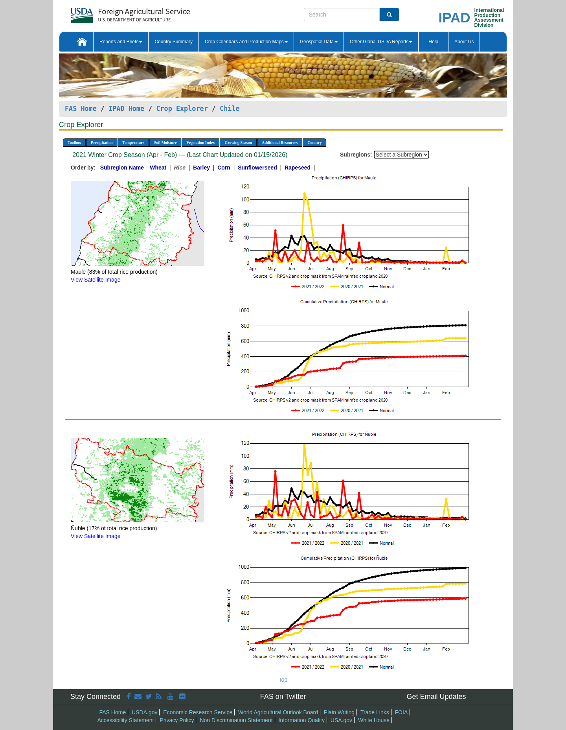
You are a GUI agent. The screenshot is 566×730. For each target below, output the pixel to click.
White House (374, 720)
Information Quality (301, 720)
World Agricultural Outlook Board (278, 712)
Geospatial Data (319, 41)
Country (314, 142)
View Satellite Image (96, 280)
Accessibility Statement (125, 720)
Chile (230, 108)
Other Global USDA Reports (381, 41)
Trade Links (374, 712)
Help (433, 41)
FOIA (401, 712)
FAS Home (81, 108)
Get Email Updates (436, 697)
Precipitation (101, 142)
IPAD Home (126, 108)
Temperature (133, 142)
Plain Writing (339, 712)
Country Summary (173, 41)
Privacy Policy (177, 720)
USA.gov (341, 720)
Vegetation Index (200, 142)
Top (283, 680)
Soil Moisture (165, 142)
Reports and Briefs (120, 41)
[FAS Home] (111, 13)
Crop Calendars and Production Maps (246, 41)
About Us (464, 41)
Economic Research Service (197, 712)
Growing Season (238, 142)
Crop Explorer (182, 108)
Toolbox (74, 142)
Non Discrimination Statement (236, 720)
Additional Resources (280, 142)
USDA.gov (144, 712)
